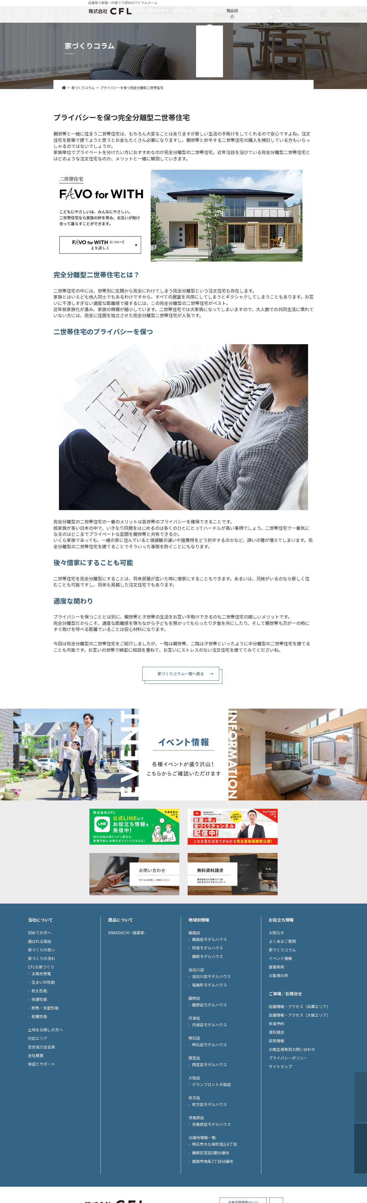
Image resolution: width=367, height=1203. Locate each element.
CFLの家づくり (209, 10)
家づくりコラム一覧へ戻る (180, 673)
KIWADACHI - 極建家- (127, 983)
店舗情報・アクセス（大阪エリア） (299, 1065)
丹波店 (194, 1068)
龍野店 (194, 1048)
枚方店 (194, 1148)
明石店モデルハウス (209, 1095)
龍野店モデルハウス (209, 1055)
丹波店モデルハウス (209, 1075)
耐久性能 (39, 1041)
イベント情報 (320, 10)
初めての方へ (124, 10)
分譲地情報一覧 (202, 1188)
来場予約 (276, 1074)
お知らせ (276, 983)
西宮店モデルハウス (209, 1115)
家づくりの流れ (41, 1009)
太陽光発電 (41, 1024)
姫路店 (194, 983)
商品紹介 (249, 10)
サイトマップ (280, 1117)
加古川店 (196, 1020)
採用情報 (276, 1091)
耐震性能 (39, 1067)
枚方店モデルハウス (209, 1155)
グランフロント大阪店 (211, 1135)
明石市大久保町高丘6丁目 (214, 1194)
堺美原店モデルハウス (211, 1175)
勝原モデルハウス (207, 1007)
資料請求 (276, 1082)
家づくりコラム (282, 1000)
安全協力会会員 (41, 1097)
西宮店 (194, 1108)
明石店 (194, 1088)
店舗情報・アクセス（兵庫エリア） (299, 1057)
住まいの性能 (43, 1032)
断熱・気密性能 (45, 1058)
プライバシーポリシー (288, 1108)
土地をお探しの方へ (45, 1080)
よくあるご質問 (282, 992)
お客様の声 (278, 1026)
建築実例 (282, 10)
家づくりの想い (41, 1000)
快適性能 (39, 1050)
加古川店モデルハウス (211, 1027)
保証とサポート (41, 1114)
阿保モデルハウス (207, 998)
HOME (88, 10)
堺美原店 (196, 1168)
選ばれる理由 (166, 10)
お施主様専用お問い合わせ (292, 1100)
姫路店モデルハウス (209, 990)
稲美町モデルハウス (209, 1035)
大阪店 (194, 1128)
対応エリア (37, 1089)
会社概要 (35, 1106)
